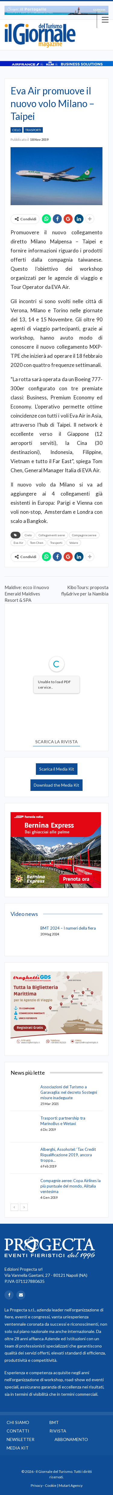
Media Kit (18, 1447)
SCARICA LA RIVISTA (56, 741)
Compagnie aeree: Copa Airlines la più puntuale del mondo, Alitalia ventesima (70, 1186)
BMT (54, 1422)
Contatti (18, 1430)
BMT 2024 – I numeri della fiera (68, 928)
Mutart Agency (71, 1485)
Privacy (36, 1485)
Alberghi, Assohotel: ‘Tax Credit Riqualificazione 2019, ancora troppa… (68, 1155)
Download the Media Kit (56, 785)
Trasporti (33, 130)
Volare (73, 542)
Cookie (50, 1485)
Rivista (57, 1430)
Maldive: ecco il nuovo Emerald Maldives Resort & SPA (27, 594)
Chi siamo (18, 1422)
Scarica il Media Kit (56, 768)
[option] (56, 10)
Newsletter (20, 1439)
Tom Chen (36, 542)
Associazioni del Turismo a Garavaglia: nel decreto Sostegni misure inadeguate (68, 1092)
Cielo (16, 130)
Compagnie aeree (84, 535)
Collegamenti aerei (52, 535)
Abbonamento (71, 1439)
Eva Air (18, 542)
